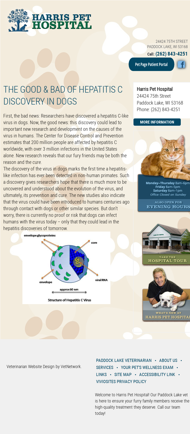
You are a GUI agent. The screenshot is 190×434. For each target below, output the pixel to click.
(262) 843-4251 (171, 53)
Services (104, 367)
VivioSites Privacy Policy (121, 381)
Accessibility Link (157, 374)
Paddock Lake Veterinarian (124, 360)
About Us (168, 360)
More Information (157, 122)
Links (101, 374)
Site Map (123, 374)
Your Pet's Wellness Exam (147, 367)
